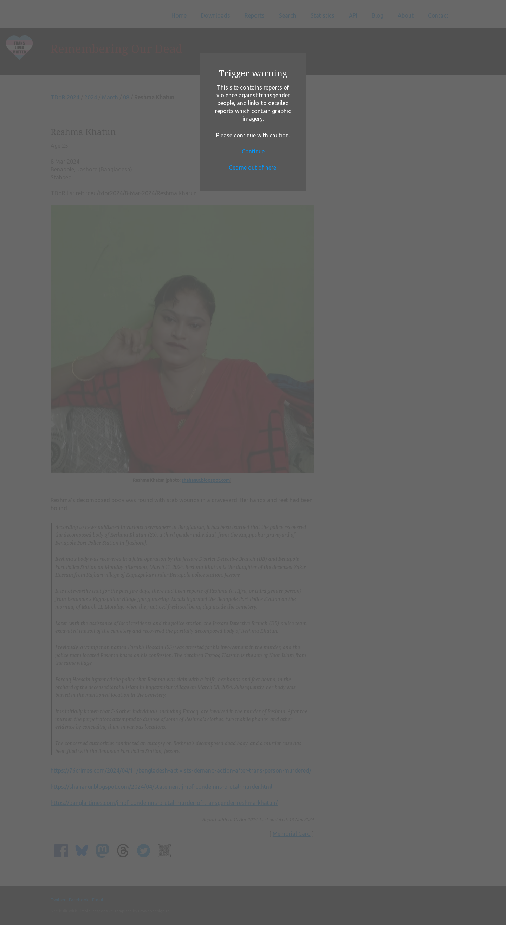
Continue (253, 151)
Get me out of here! (253, 167)
